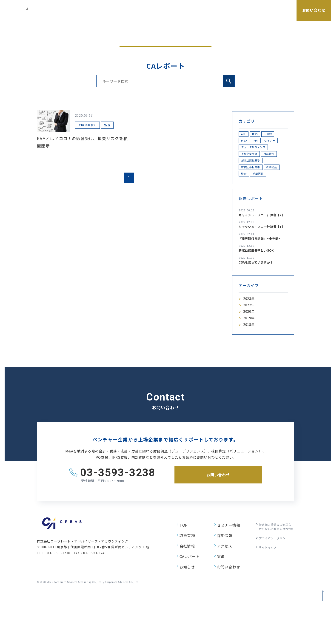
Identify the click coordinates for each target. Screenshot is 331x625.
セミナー (213, 15)
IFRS (263, 135)
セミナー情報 (223, 563)
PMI (246, 150)
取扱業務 (170, 15)
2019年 (249, 355)
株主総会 (249, 198)
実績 (216, 588)
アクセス (282, 15)
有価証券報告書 (254, 190)
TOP (178, 563)
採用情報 (261, 15)
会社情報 (191, 15)
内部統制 (249, 174)
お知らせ (181, 596)
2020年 (249, 347)
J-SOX (248, 142)
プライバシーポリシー (270, 576)
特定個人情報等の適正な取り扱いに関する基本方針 (273, 566)
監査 (270, 198)
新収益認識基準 (254, 182)
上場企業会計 (253, 166)
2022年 (249, 339)
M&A (267, 142)
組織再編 (249, 206)
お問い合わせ (223, 596)
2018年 (249, 363)
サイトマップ (263, 584)
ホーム (251, 39)
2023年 (249, 332)
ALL (246, 135)
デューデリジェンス (257, 158)
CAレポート (237, 15)
